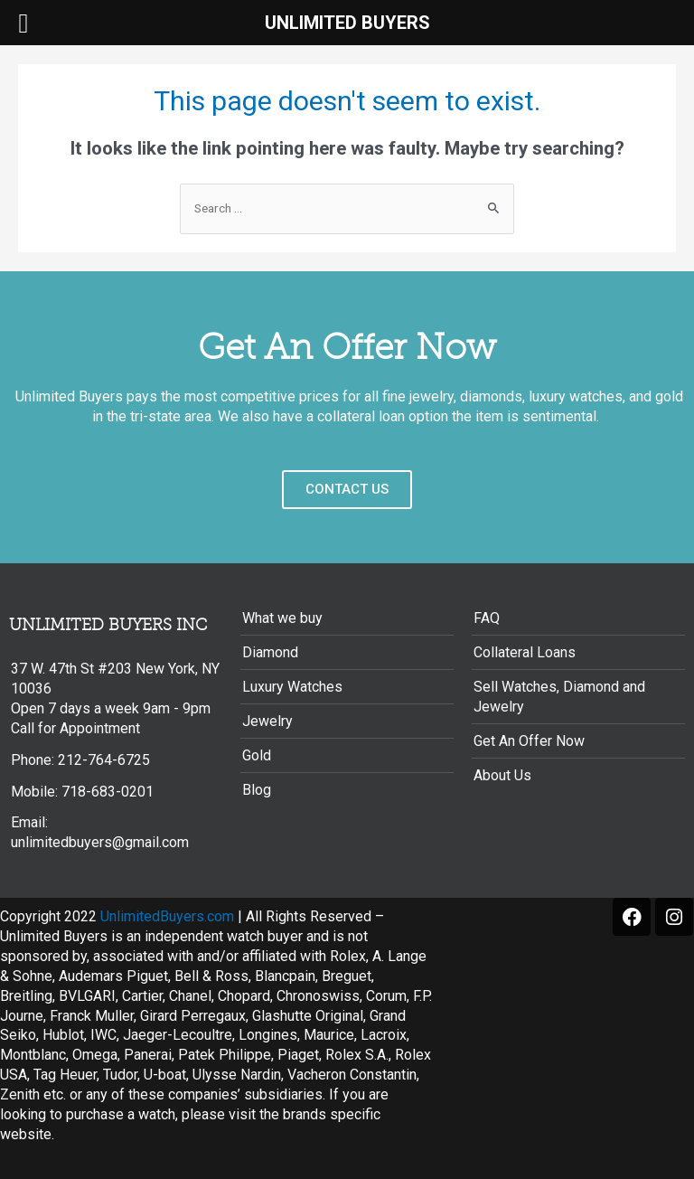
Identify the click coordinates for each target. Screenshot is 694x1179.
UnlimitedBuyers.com (167, 916)
